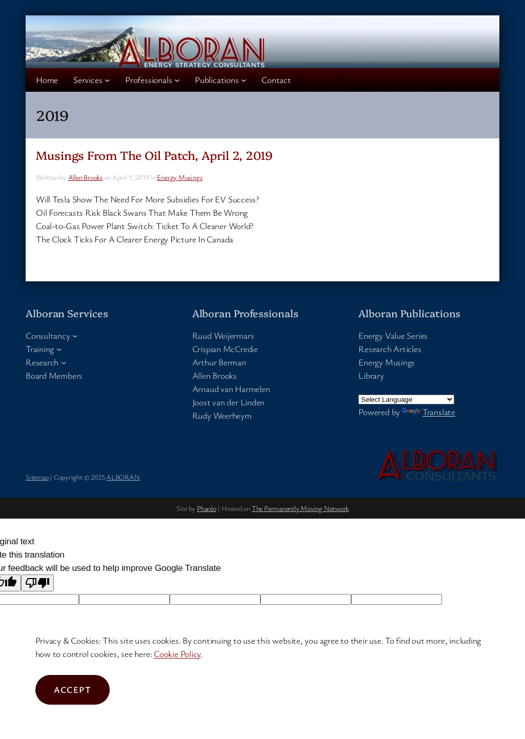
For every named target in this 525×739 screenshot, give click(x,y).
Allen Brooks (85, 177)
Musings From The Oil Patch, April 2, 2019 (154, 155)
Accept (73, 689)
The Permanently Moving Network (300, 508)
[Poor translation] (37, 582)
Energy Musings (179, 177)
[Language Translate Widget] (406, 399)
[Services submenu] (107, 80)
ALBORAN (122, 477)
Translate (428, 412)
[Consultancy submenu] (74, 335)
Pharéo (206, 508)
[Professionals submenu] (176, 80)
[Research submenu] (63, 362)
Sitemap (37, 477)
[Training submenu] (59, 349)
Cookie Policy (177, 654)
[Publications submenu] (243, 80)
